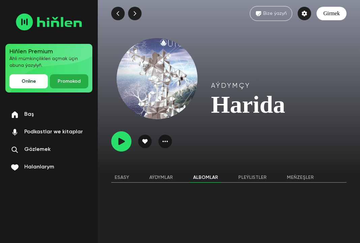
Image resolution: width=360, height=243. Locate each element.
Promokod (69, 81)
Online (29, 81)
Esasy (122, 177)
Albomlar (205, 177)
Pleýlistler (252, 177)
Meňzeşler (300, 177)
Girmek (331, 13)
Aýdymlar (161, 177)
